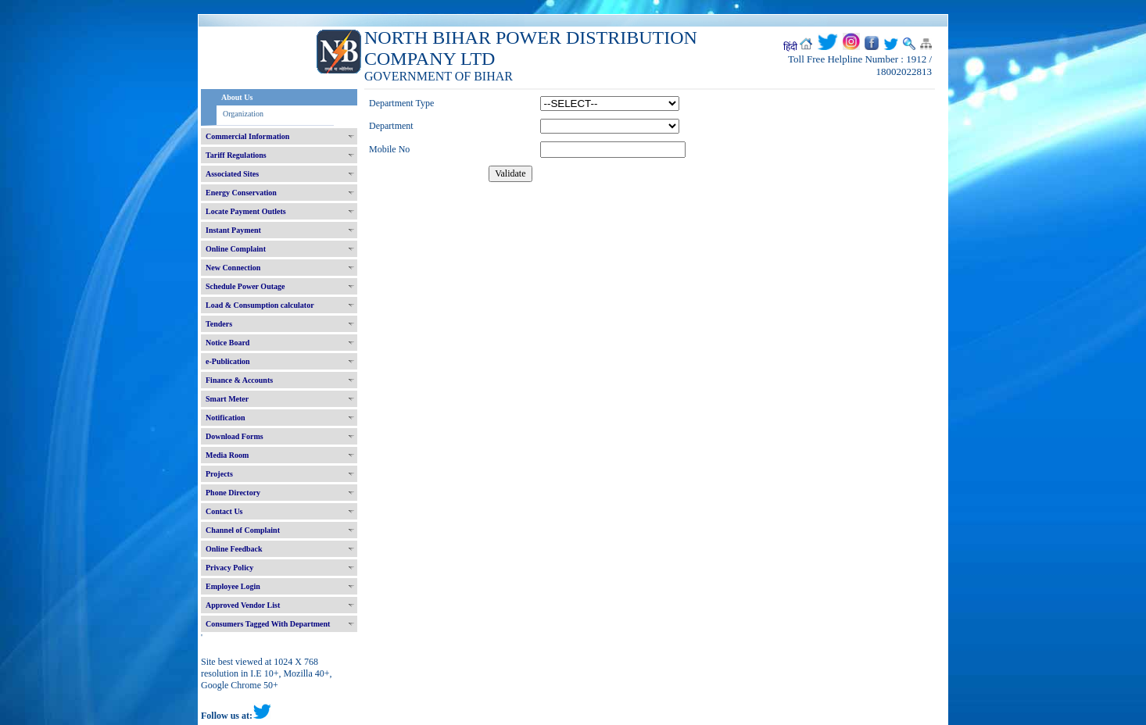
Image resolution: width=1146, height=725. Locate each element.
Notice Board (227, 342)
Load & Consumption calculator (260, 305)
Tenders (219, 324)
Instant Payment (233, 230)
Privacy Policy (229, 567)
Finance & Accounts (239, 380)
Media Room (227, 455)
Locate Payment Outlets (246, 211)
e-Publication (228, 361)
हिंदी (790, 46)
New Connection (233, 267)
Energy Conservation (241, 192)
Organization (243, 113)
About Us (236, 97)
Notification (225, 417)
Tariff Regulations (236, 155)
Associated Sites (232, 174)
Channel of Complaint (243, 530)
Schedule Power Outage (245, 286)
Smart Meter (227, 399)
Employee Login (233, 586)
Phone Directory (233, 492)
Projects (219, 474)
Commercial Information (247, 136)
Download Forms (234, 436)
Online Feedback (234, 549)
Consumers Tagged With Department (268, 624)
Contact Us (224, 511)
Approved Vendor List (243, 605)
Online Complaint (236, 249)
